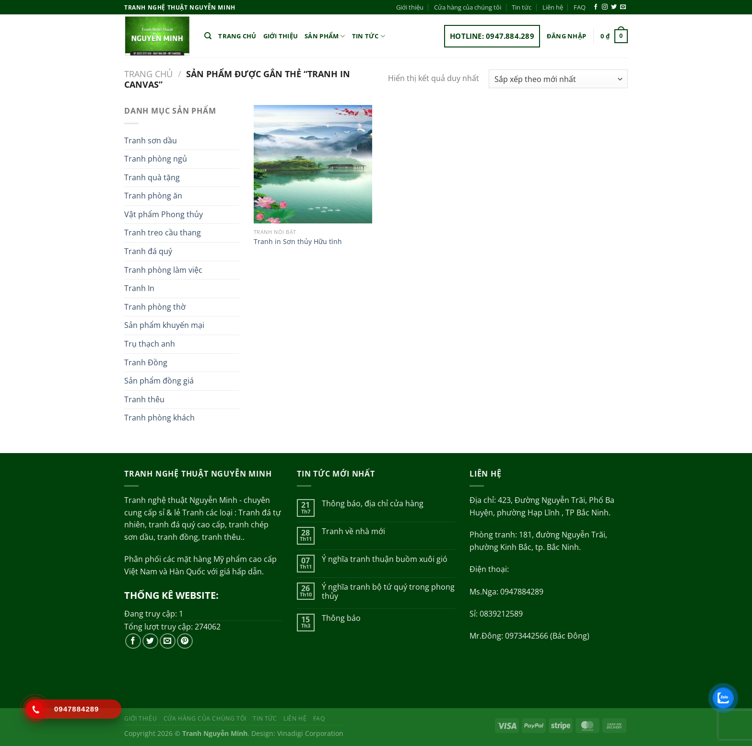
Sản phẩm (325, 36)
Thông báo (341, 618)
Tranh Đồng (145, 362)
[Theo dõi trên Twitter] (614, 7)
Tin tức (521, 7)
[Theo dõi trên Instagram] (605, 7)
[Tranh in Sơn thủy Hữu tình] (313, 164)
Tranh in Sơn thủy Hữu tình (298, 241)
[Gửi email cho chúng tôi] (623, 7)
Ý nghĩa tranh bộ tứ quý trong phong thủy (388, 592)
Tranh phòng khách (159, 417)
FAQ (580, 7)
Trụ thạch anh (149, 343)
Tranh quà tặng (152, 177)
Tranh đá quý (148, 251)
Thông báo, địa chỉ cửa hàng (372, 503)
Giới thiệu (409, 7)
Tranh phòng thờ (155, 307)
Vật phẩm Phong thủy (163, 214)
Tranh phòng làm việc (163, 270)
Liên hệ (552, 7)
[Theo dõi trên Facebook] (596, 7)
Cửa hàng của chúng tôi (467, 7)
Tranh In (139, 288)
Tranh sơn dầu (150, 140)
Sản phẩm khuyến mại (164, 325)
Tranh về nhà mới (353, 531)
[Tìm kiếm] (208, 36)
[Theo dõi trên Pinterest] (185, 641)
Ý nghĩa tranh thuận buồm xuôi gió (384, 559)
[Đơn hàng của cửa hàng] (558, 79)
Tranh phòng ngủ (155, 158)
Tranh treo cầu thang (162, 232)
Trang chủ (237, 36)
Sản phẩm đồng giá (159, 380)
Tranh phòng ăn (153, 195)
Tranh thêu (144, 399)
